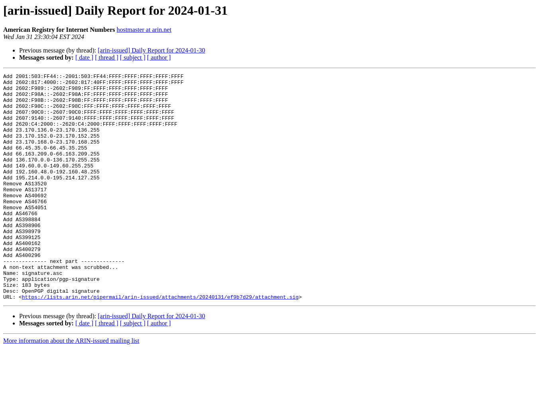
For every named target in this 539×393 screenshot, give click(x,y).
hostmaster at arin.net (144, 29)
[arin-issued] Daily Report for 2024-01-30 (151, 50)
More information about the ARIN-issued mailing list (71, 386)
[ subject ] (133, 57)
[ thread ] (106, 57)
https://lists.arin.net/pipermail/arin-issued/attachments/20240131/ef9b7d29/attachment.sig (160, 342)
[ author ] (159, 57)
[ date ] (84, 57)
